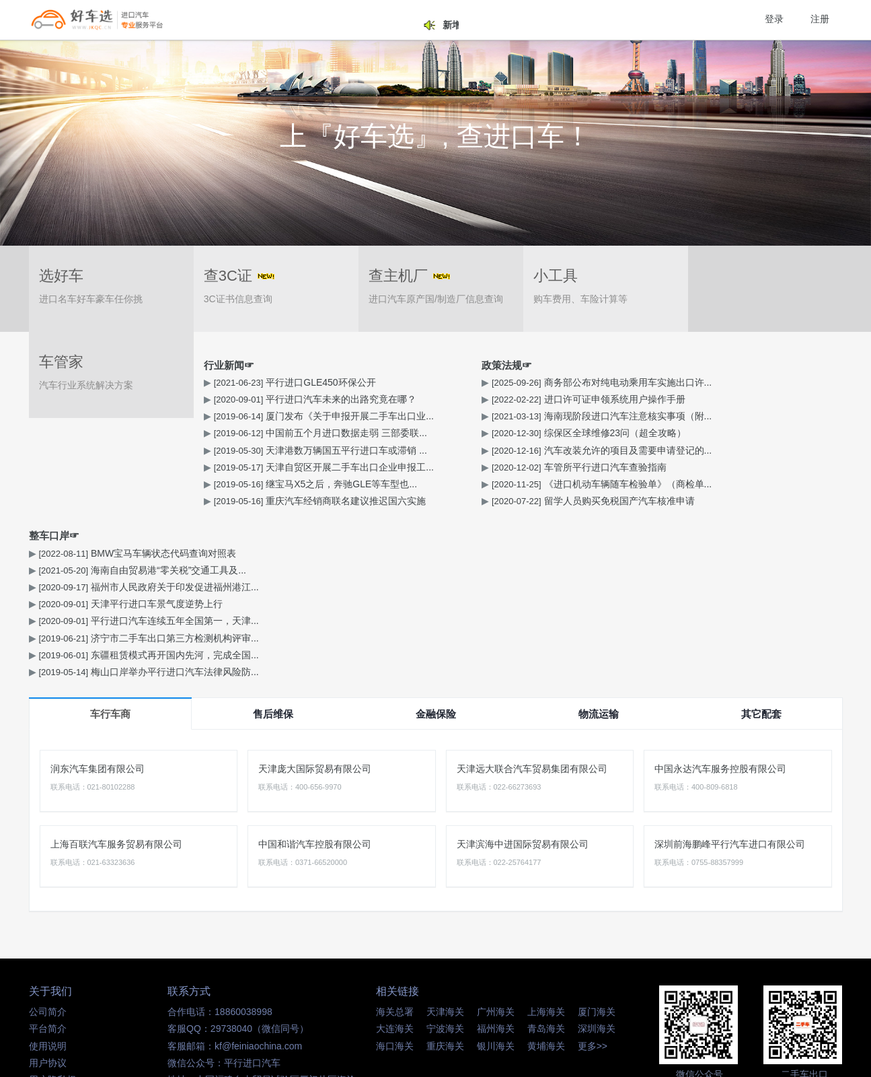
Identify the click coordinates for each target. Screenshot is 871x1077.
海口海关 (395, 875)
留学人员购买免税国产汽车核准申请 (417, 500)
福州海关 (496, 858)
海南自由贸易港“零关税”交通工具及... (697, 399)
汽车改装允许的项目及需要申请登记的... (425, 450)
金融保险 (436, 543)
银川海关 (496, 875)
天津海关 (445, 840)
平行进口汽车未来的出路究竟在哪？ (139, 399)
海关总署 (395, 840)
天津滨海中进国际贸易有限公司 (523, 673)
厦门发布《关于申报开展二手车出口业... (147, 416)
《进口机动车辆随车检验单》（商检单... (425, 484)
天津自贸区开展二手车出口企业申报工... (147, 467)
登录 (774, 18)
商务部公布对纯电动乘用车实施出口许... (425, 382)
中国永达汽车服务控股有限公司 (720, 597)
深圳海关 (596, 858)
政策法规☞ (332, 365)
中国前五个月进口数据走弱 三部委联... (144, 432)
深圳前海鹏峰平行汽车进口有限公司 (729, 673)
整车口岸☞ (609, 365)
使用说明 (48, 875)
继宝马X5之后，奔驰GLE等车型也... (139, 484)
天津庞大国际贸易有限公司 (314, 597)
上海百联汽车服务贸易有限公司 (116, 673)
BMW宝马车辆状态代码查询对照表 (692, 382)
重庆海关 (445, 875)
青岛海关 (546, 858)
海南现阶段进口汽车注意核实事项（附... (425, 416)
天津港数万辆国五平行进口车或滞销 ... (144, 450)
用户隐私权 (52, 908)
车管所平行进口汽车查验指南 (403, 467)
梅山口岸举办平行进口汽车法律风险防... (703, 500)
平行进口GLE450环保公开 (118, 382)
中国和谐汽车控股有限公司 (314, 673)
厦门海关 (596, 840)
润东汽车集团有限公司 (97, 597)
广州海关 (496, 840)
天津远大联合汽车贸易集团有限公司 (532, 597)
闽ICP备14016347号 (531, 1007)
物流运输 (598, 543)
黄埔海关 (546, 875)
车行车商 (110, 543)
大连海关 (395, 858)
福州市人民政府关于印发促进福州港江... (703, 416)
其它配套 (761, 543)
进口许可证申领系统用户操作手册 (412, 399)
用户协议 (48, 892)
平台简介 (48, 858)
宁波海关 (445, 858)
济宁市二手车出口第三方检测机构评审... (703, 467)
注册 (819, 18)
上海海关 (546, 840)
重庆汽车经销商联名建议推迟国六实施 (144, 500)
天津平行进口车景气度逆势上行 (685, 432)
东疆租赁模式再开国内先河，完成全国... (703, 484)
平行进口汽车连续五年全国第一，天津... (703, 450)
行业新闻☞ (54, 365)
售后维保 (273, 543)
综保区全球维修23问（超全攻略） (412, 432)
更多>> (592, 875)
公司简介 (48, 840)
